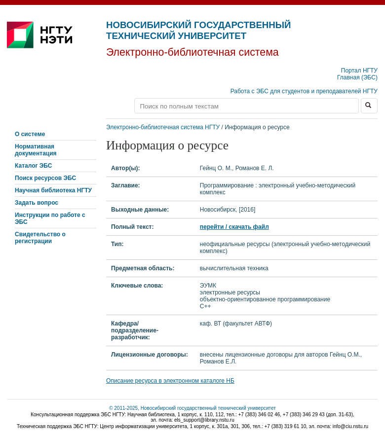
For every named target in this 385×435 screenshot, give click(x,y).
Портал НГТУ (359, 70)
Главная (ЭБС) (357, 77)
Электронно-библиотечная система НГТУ (163, 127)
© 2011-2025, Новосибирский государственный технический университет (192, 408)
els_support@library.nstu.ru (204, 420)
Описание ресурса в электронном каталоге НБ (170, 380)
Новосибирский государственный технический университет (198, 30)
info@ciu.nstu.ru (350, 426)
